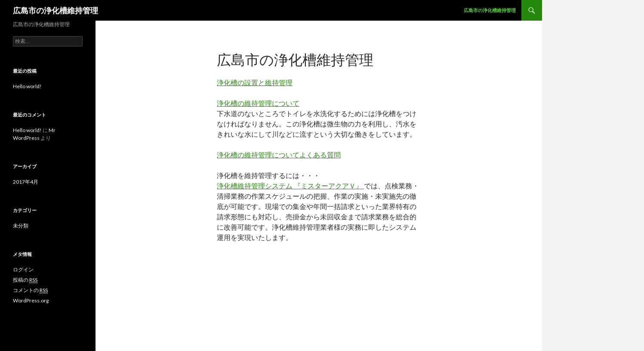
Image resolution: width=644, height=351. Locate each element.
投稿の (25, 280)
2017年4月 (25, 182)
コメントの (30, 290)
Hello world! (27, 86)
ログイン (23, 269)
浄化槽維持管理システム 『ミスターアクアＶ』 (290, 186)
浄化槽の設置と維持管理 (255, 82)
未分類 (20, 225)
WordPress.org (31, 300)
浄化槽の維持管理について (258, 103)
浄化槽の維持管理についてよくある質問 (279, 155)
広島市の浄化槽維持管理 (55, 10)
